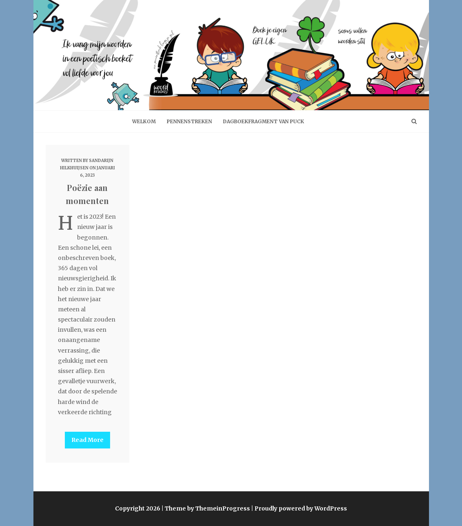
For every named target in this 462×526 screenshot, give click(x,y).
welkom (144, 121)
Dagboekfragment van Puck (263, 121)
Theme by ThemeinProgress (207, 508)
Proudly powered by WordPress (300, 508)
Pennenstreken (189, 121)
